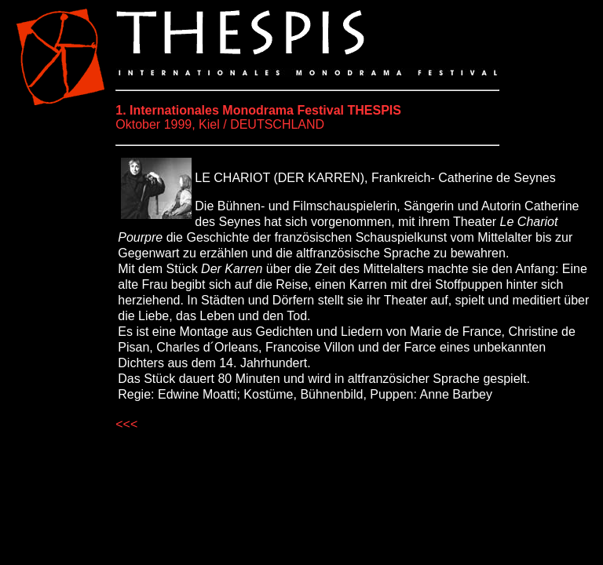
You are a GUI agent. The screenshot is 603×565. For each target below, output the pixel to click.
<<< (126, 424)
